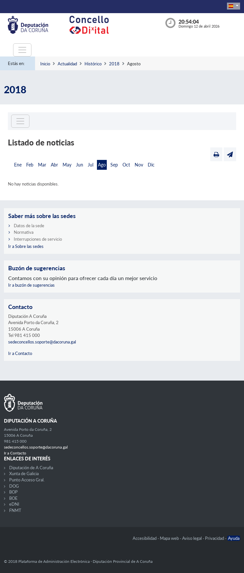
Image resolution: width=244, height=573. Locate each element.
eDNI (14, 504)
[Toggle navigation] (22, 49)
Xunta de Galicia (24, 473)
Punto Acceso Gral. (27, 479)
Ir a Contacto (20, 353)
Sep (114, 164)
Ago (102, 164)
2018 (114, 63)
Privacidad (215, 538)
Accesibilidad (145, 538)
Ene (18, 164)
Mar (42, 164)
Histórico (93, 63)
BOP (13, 492)
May (67, 164)
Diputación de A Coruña (31, 467)
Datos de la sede (29, 225)
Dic (151, 164)
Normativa (23, 232)
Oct (126, 164)
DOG (14, 486)
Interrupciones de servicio (38, 239)
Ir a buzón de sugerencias (31, 285)
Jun (79, 164)
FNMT (15, 510)
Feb (29, 164)
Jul (90, 164)
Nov (139, 164)
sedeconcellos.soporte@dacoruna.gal (42, 341)
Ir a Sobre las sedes (26, 246)
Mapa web (170, 538)
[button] (233, 6)
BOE (13, 498)
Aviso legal (192, 538)
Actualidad (67, 63)
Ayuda (233, 538)
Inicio (45, 63)
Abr (54, 164)
